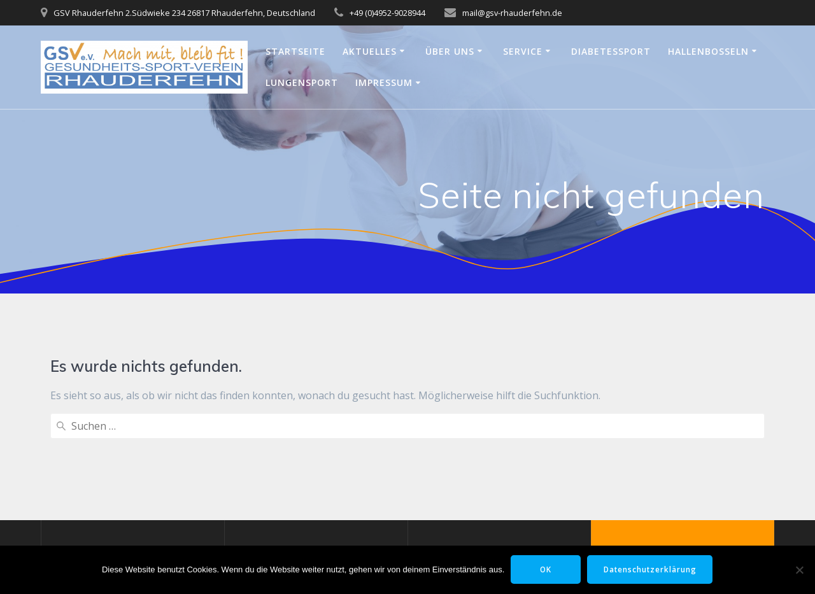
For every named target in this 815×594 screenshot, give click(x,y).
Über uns (449, 51)
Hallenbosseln (708, 51)
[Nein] (799, 569)
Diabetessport (611, 51)
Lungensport (302, 82)
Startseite (295, 51)
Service (522, 51)
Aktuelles (370, 51)
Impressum (384, 82)
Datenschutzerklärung (651, 569)
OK (545, 569)
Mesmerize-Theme (682, 534)
